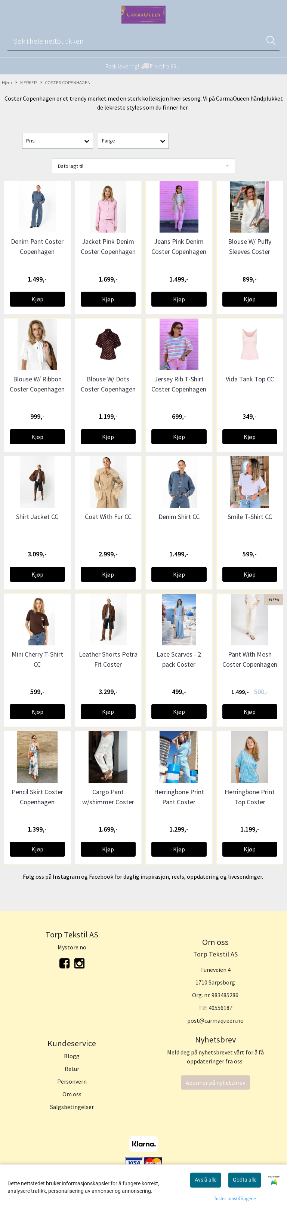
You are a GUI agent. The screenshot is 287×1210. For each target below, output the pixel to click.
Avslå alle (205, 1180)
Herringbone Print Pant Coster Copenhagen (179, 801)
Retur (72, 1068)
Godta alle (244, 1180)
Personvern (72, 1081)
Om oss (71, 1094)
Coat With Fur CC (108, 516)
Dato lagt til (70, 166)
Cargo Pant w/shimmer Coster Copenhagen (108, 801)
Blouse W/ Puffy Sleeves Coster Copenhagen (249, 251)
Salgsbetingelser (72, 1107)
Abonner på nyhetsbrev (215, 1082)
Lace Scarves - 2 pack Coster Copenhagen (179, 664)
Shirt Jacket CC (37, 516)
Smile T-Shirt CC (250, 516)
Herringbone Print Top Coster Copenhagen (250, 801)
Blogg (72, 1056)
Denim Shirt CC (179, 516)
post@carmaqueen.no (215, 1020)
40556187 (220, 1007)
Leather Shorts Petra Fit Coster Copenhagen (108, 664)
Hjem (7, 82)
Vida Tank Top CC (250, 379)
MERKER (26, 82)
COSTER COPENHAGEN (65, 82)
